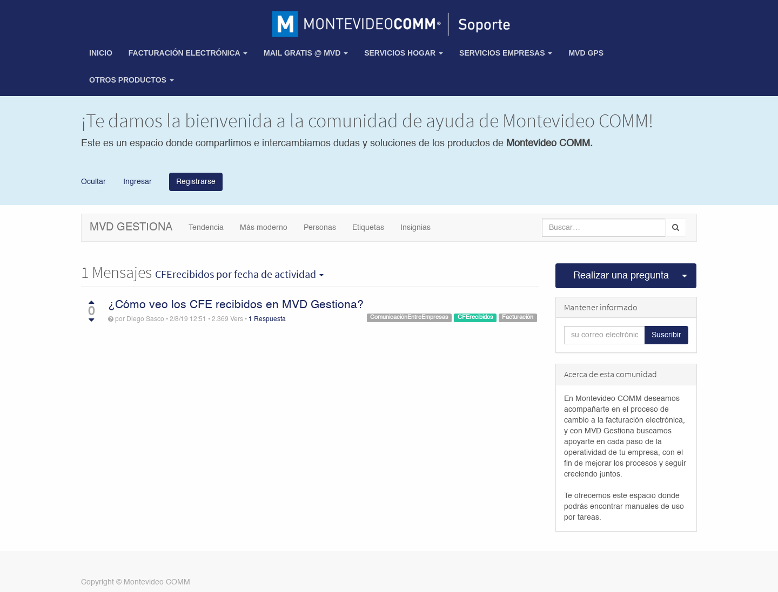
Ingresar (136, 181)
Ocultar (93, 181)
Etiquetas (368, 228)
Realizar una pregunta (621, 276)
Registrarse (196, 182)
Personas (320, 228)
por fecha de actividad (239, 274)
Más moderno (263, 228)
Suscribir (666, 335)
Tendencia (206, 228)
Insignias (415, 228)
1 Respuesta (267, 319)
